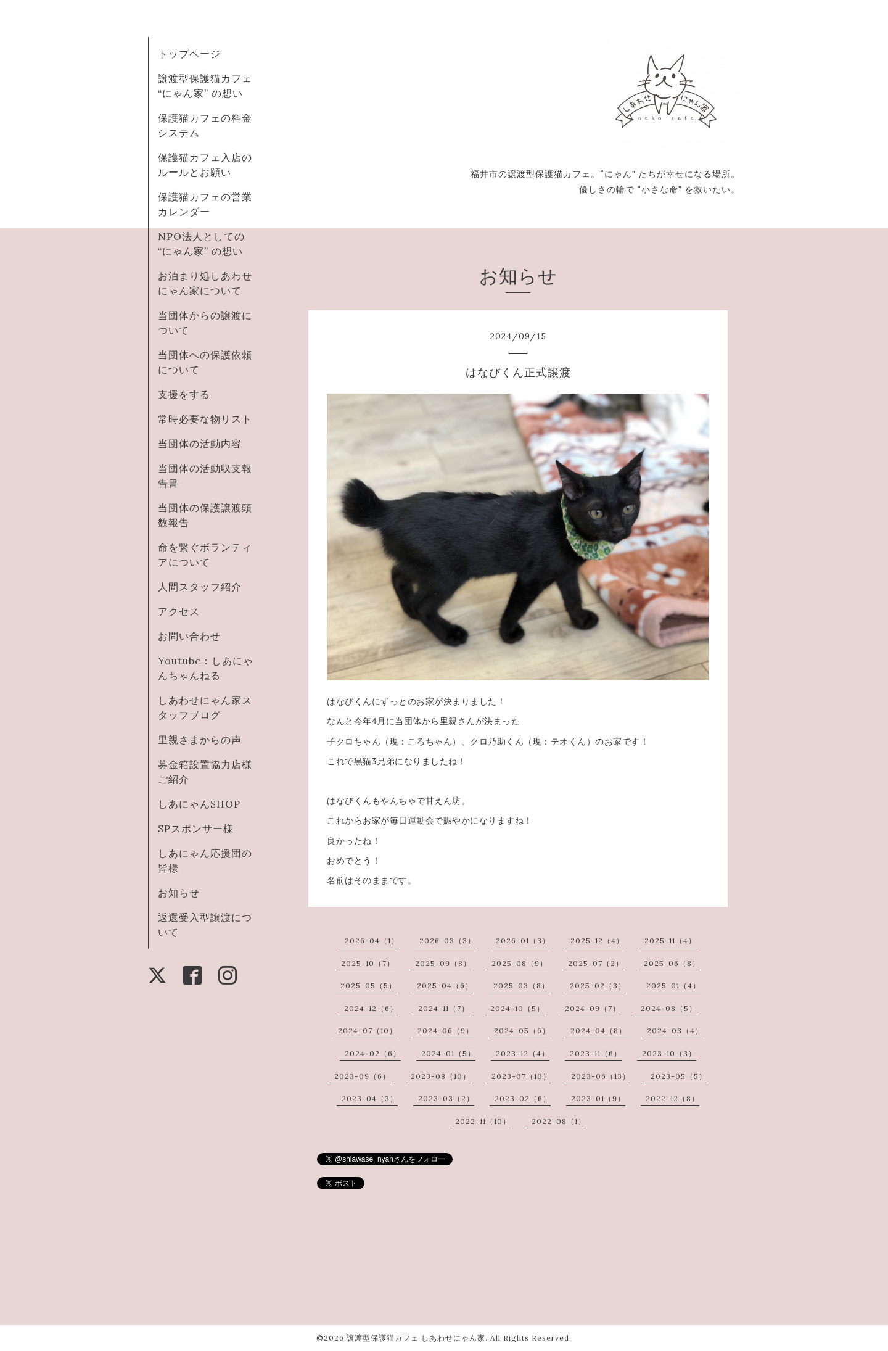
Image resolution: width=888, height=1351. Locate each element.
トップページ (189, 54)
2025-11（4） (670, 940)
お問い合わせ (189, 636)
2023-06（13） (600, 1076)
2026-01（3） (523, 940)
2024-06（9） (445, 1030)
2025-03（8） (521, 985)
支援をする (184, 394)
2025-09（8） (443, 963)
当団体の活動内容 (200, 443)
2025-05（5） (368, 985)
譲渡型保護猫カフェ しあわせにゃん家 (416, 1337)
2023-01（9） (598, 1098)
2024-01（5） (448, 1053)
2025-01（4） (673, 985)
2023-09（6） (362, 1076)
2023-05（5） (679, 1076)
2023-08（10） (441, 1076)
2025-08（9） (519, 963)
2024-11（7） (443, 1008)
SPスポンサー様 (196, 828)
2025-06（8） (672, 963)
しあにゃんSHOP (199, 804)
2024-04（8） (598, 1030)
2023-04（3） (370, 1098)
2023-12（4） (522, 1053)
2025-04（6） (445, 985)
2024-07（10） (367, 1030)
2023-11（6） (596, 1053)
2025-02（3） (598, 985)
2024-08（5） (669, 1008)
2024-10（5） (517, 1008)
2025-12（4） (597, 940)
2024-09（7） (592, 1008)
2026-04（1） (372, 940)
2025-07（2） (595, 963)
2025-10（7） (368, 963)
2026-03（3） (447, 940)
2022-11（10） (483, 1121)
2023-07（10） (521, 1076)
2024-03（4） (675, 1030)
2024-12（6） (371, 1008)
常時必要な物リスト (205, 419)
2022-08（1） (559, 1121)
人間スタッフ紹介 (200, 586)
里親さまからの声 (200, 739)
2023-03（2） (446, 1098)
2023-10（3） (669, 1053)
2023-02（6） (523, 1098)
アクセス (179, 611)
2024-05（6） (522, 1030)
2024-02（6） (373, 1053)
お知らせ (179, 892)
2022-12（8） (672, 1098)
